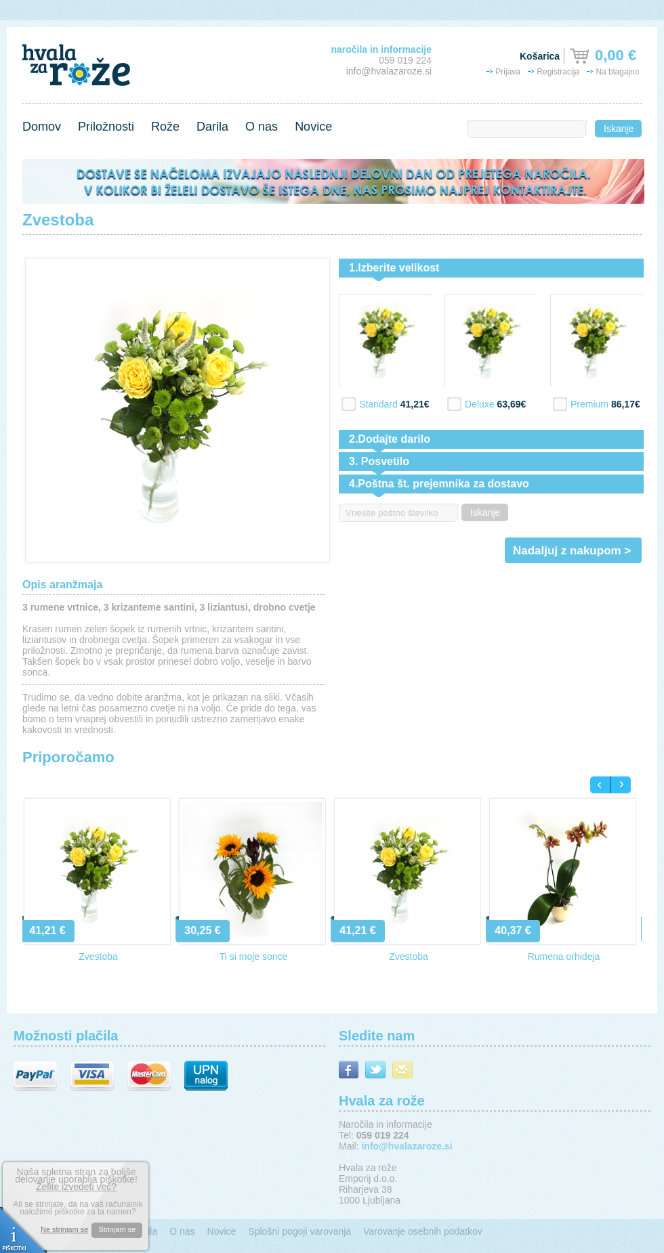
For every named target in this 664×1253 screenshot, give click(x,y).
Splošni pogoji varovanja (299, 1231)
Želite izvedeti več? (76, 1186)
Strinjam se (117, 1229)
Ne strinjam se (64, 1229)
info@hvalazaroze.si (389, 71)
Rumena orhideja (564, 956)
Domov (41, 126)
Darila (212, 126)
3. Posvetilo (379, 461)
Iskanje (619, 128)
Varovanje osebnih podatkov (422, 1231)
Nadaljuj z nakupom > (572, 550)
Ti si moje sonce (254, 956)
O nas (261, 126)
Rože (165, 126)
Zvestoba (98, 956)
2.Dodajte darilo (389, 439)
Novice (313, 126)
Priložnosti (106, 126)
